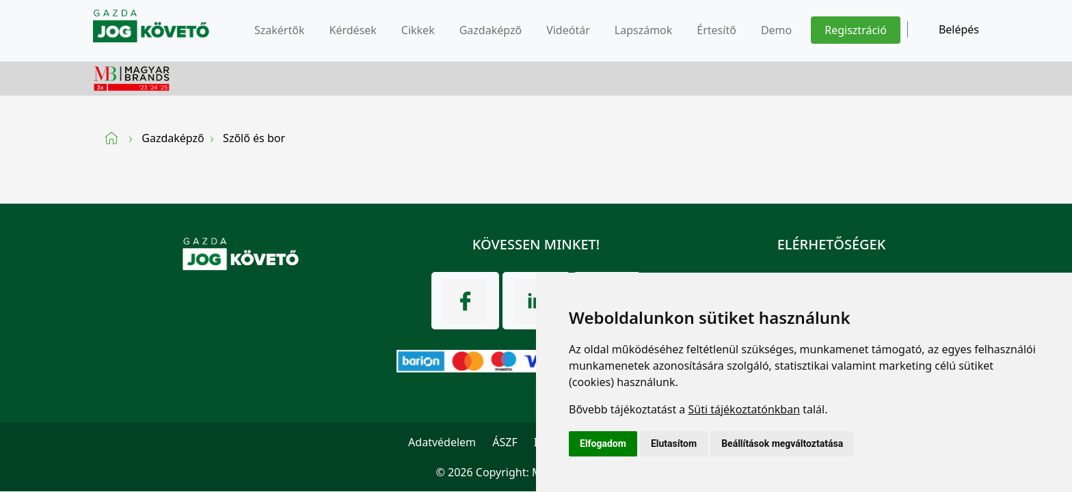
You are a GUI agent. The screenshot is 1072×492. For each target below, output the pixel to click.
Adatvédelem (442, 442)
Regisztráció (856, 30)
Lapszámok (644, 30)
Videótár (568, 30)
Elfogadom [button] (603, 443)
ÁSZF (504, 442)
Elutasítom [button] (674, 443)
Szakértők (279, 30)
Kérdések (352, 30)
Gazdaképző (490, 30)
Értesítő (716, 30)
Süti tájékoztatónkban (744, 409)
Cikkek (418, 30)
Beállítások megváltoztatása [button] (782, 443)
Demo (776, 30)
